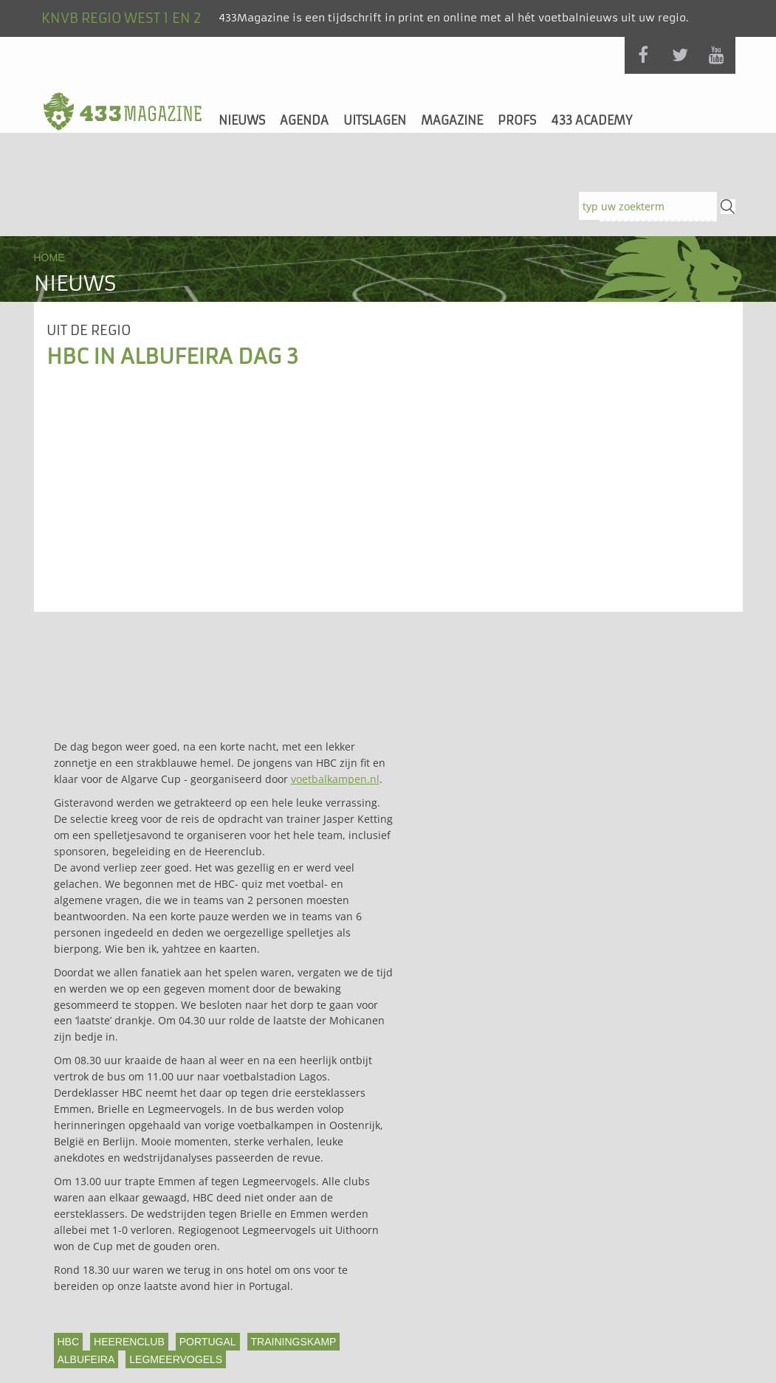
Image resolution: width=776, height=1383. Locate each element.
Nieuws (242, 120)
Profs (517, 120)
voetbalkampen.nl (335, 779)
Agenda (304, 120)
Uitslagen (374, 120)
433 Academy (591, 120)
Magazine (452, 120)
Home (49, 257)
